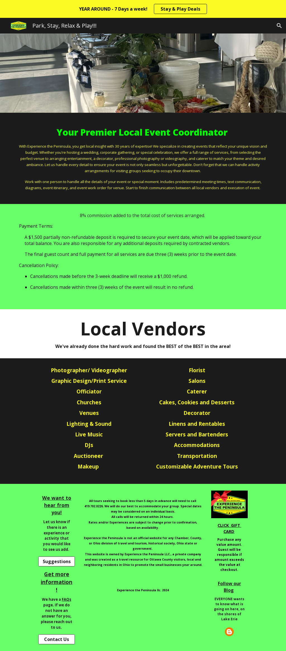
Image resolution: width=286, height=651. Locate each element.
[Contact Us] (57, 639)
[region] (143, 9)
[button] (279, 25)
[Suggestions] (57, 561)
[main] (143, 158)
